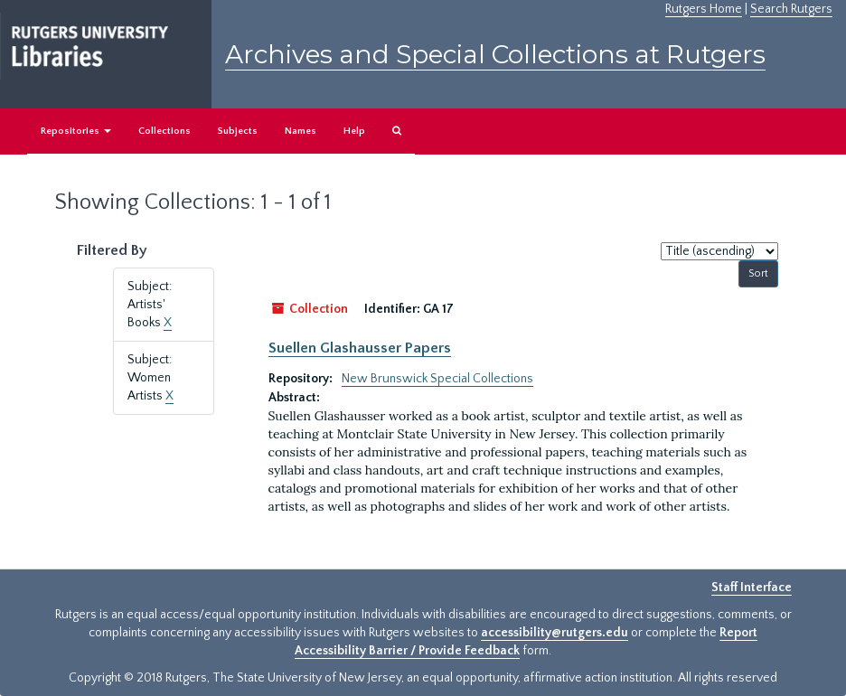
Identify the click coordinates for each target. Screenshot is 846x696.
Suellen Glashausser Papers (359, 348)
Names (300, 131)
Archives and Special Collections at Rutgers (495, 54)
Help (354, 131)
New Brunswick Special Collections (437, 379)
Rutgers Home (703, 9)
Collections (164, 131)
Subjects (238, 131)
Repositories (76, 131)
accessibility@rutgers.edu (554, 632)
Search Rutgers (791, 9)
